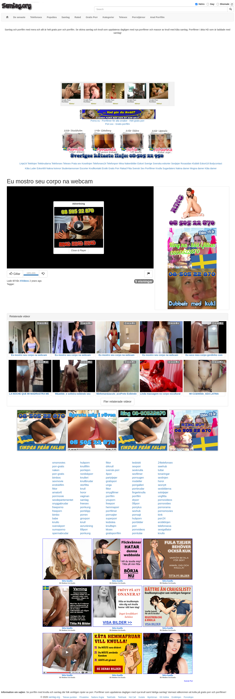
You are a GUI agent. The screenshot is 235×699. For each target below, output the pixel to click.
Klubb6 (195, 163)
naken (55, 470)
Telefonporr (112, 163)
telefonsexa (164, 526)
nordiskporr (86, 474)
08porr (136, 503)
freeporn (57, 511)
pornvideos (138, 529)
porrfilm (110, 496)
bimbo (55, 514)
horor (161, 481)
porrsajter (111, 514)
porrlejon (85, 470)
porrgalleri (138, 485)
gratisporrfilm (113, 533)
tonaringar (164, 474)
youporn (110, 500)
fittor (108, 462)
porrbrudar (138, 488)
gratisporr (111, 481)
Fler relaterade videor (117, 401)
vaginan (84, 496)
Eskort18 (204, 163)
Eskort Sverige (144, 163)
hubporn (85, 462)
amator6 (57, 492)
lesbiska (110, 522)
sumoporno (58, 529)
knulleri (84, 477)
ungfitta (162, 496)
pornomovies (165, 511)
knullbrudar (86, 481)
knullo (55, 522)
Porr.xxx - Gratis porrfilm (117, 124)
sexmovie (57, 481)
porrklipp (85, 511)
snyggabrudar (60, 503)
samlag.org (54, 697)
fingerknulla (139, 492)
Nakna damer (182, 168)
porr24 (161, 518)
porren (84, 514)
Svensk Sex (138, 168)
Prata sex (76, 163)
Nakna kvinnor (53, 168)
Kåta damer (211, 168)
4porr (109, 474)
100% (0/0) (31, 274)
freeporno (57, 507)
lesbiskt (136, 462)
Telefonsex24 (99, 163)
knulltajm (111, 526)
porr (134, 526)
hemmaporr (112, 507)
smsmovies (58, 462)
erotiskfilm (58, 485)
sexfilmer (137, 474)
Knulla (159, 168)
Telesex (67, 163)
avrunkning (86, 526)
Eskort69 (41, 168)
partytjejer (111, 477)
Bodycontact (216, 163)
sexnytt (162, 485)
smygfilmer (112, 492)
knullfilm (85, 466)
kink (160, 514)
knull (83, 488)
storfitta (84, 485)
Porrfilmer (150, 168)
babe (55, 518)
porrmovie (58, 496)
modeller (137, 481)
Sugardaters (169, 168)
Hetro (202, 4)
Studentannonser (70, 168)
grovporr (85, 518)
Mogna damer (197, 168)
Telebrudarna (44, 163)
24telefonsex (165, 462)
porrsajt (136, 514)
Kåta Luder (30, 168)
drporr (135, 500)
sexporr (136, 466)
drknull (110, 466)
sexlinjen (163, 477)
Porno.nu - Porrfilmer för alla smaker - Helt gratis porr (117, 120)
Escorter (84, 168)
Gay (212, 4)
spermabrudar (60, 533)
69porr (84, 529)
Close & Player (78, 250)
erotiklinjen (164, 522)
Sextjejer (175, 163)
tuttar (161, 470)
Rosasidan (186, 163)
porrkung (85, 507)
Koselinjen (87, 163)
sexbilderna (164, 488)
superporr (111, 518)
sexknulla (137, 470)
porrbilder (137, 522)
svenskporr (58, 526)
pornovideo (164, 503)
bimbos (56, 477)
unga (109, 485)
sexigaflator (164, 529)
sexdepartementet (62, 500)
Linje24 (23, 163)
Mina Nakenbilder (128, 163)
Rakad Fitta (126, 168)
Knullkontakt (95, 168)
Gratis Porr (113, 168)
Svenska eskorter (162, 163)
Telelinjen (32, 163)
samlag (84, 500)
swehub (162, 466)
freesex (84, 503)
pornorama (164, 507)
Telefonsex (56, 163)
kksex (109, 529)
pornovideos (165, 500)
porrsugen (138, 477)
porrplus (137, 507)
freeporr (110, 503)
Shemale (224, 4)
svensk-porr (113, 470)
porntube (137, 533)
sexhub (136, 511)
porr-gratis (58, 466)
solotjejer (163, 492)
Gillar (15, 273)
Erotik (105, 168)
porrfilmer (111, 511)
